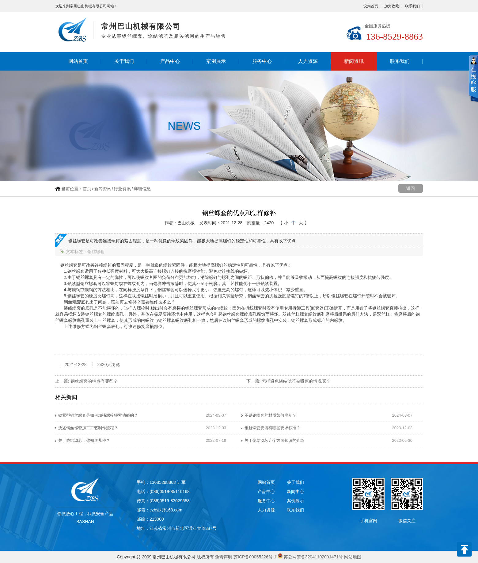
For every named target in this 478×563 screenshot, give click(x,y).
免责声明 (223, 556)
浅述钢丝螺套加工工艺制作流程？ (88, 428)
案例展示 (216, 61)
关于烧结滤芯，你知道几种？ (84, 440)
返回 (410, 188)
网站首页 (78, 61)
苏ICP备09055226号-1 (254, 556)
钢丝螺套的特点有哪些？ (94, 381)
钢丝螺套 (84, 277)
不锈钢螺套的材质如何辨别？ (270, 415)
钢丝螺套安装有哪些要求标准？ (272, 428)
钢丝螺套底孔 (76, 301)
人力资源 (308, 61)
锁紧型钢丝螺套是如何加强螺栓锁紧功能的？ (98, 415)
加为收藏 (391, 6)
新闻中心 (295, 491)
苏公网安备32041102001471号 (313, 556)
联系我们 (412, 6)
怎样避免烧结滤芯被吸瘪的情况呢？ (296, 381)
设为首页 (370, 6)
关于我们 (124, 61)
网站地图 (352, 556)
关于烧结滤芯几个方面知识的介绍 (274, 440)
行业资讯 (122, 188)
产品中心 (170, 61)
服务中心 (262, 61)
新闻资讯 (354, 61)
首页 (87, 188)
